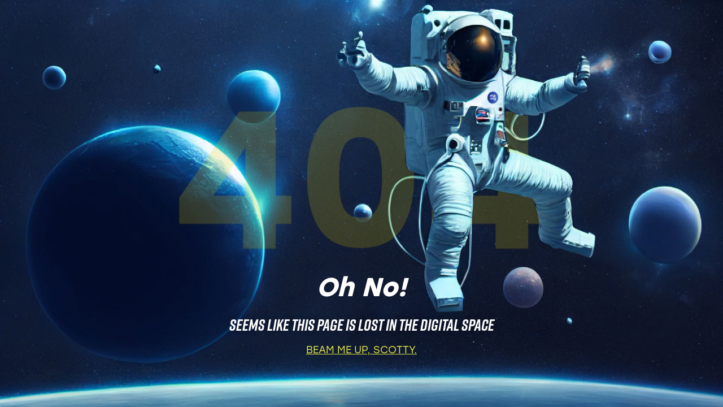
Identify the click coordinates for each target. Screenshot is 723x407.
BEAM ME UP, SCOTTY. (361, 350)
